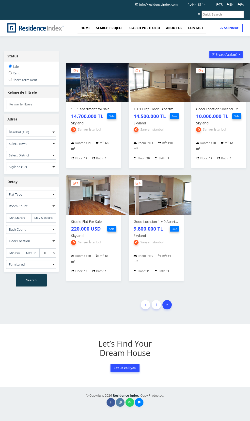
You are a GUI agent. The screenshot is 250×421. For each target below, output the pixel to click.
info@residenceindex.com (156, 4)
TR (219, 4)
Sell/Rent (229, 28)
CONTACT (195, 28)
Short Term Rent (23, 80)
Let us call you (125, 368)
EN (230, 4)
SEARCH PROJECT (109, 28)
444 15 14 (197, 4)
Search (31, 280)
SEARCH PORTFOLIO (144, 28)
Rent (14, 73)
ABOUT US (174, 28)
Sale (14, 66)
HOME (85, 28)
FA (240, 4)
